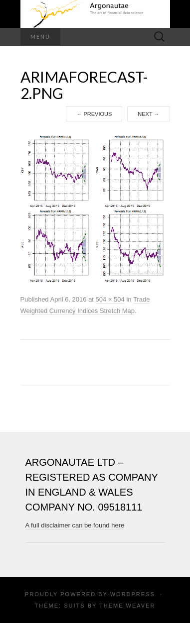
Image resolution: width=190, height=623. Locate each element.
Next (148, 114)
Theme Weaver (127, 606)
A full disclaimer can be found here (75, 525)
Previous (94, 114)
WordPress (132, 594)
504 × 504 (110, 299)
